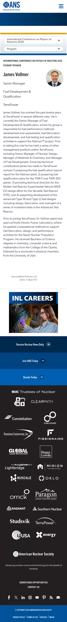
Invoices (43, 617)
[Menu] (61, 6)
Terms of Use (32, 617)
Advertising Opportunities (33, 582)
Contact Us (33, 586)
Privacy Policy (19, 617)
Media (51, 617)
